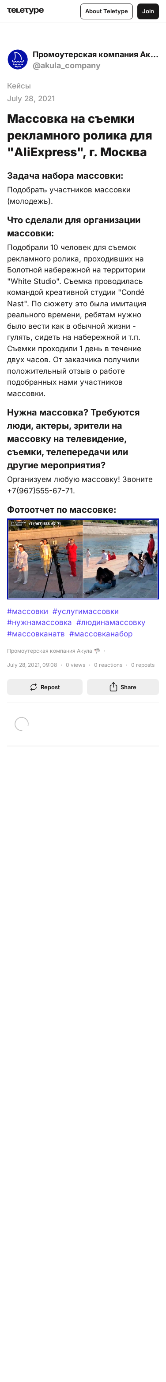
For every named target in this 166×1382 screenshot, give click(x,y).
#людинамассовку (111, 622)
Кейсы (19, 85)
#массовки (27, 611)
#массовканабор (100, 633)
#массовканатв (36, 633)
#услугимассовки (86, 611)
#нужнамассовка (39, 622)
